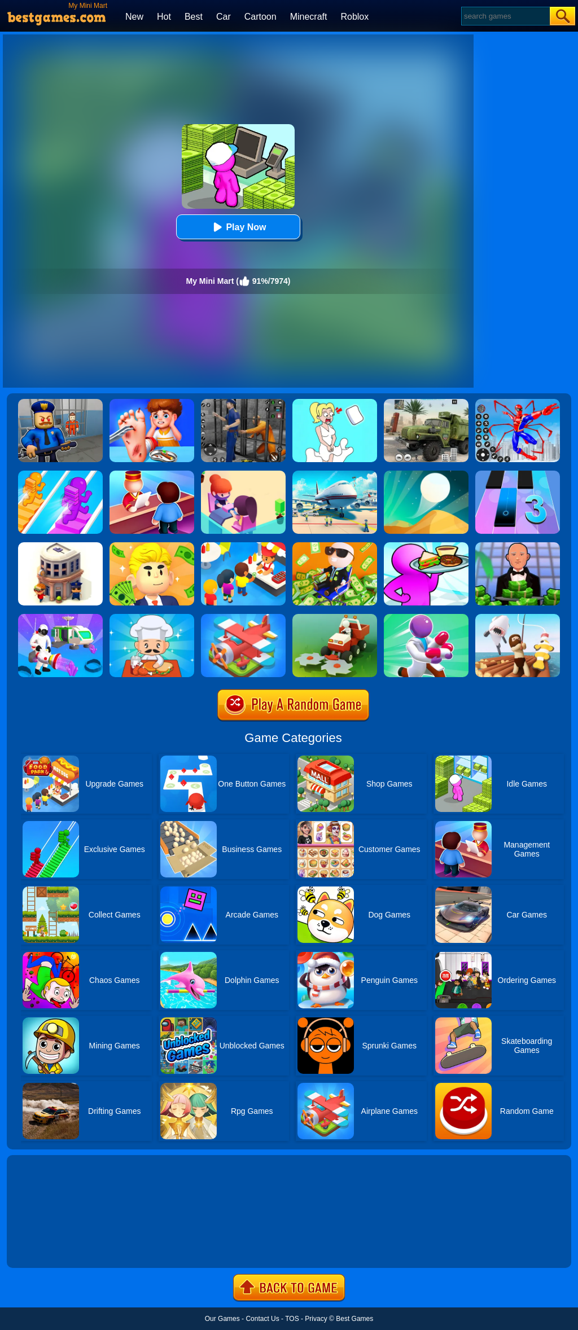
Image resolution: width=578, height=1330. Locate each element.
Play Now (238, 227)
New (134, 16)
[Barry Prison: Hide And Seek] (60, 403)
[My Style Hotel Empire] (152, 475)
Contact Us (262, 1319)
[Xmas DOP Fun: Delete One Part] (334, 403)
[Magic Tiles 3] (517, 475)
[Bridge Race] (60, 475)
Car (223, 16)
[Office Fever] (334, 546)
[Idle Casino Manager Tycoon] (517, 546)
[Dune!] (426, 475)
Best (194, 16)
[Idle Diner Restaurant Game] (152, 618)
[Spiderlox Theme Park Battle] (517, 403)
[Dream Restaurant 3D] (426, 546)
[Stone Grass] (334, 618)
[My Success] (152, 546)
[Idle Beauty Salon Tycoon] (243, 475)
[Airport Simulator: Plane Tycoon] (334, 475)
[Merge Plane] (243, 618)
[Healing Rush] (426, 618)
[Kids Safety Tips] (152, 403)
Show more (45, 1246)
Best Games (354, 1319)
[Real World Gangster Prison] (243, 403)
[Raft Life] (517, 618)
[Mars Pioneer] (60, 618)
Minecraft (308, 16)
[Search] (505, 16)
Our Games (222, 1319)
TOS (292, 1319)
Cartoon (260, 16)
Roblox (354, 16)
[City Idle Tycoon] (60, 546)
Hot (164, 16)
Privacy (316, 1319)
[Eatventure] (243, 546)
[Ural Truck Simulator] (426, 403)
